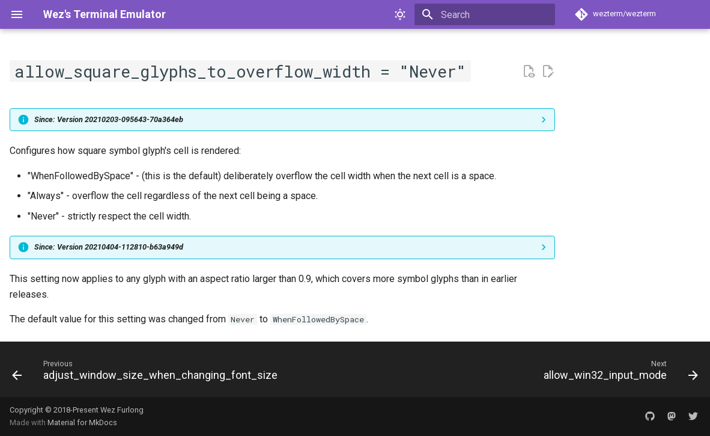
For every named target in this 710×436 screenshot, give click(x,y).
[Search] (484, 14)
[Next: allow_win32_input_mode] (618, 373)
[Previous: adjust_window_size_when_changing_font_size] (147, 373)
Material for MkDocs (82, 422)
